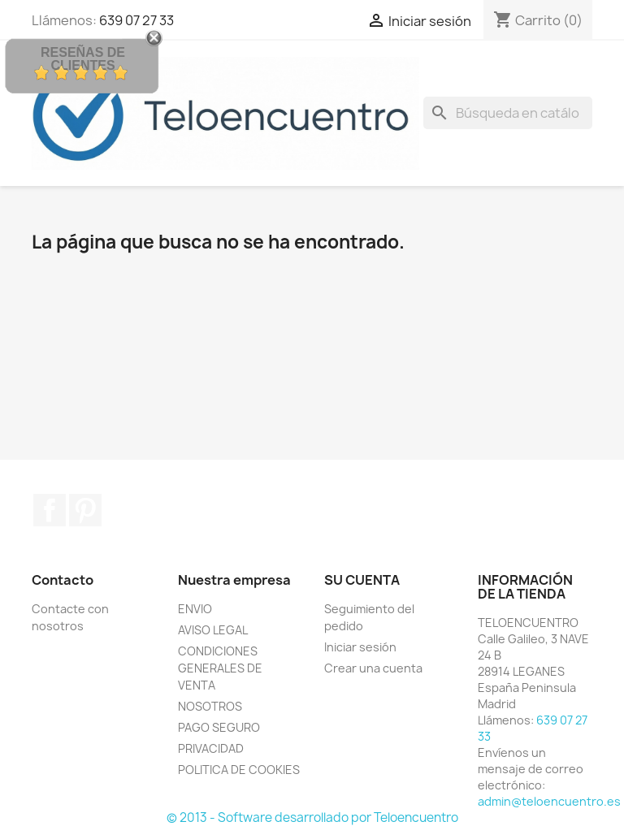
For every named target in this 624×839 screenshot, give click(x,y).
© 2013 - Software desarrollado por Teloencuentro (312, 817)
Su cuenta (362, 580)
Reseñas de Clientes (83, 58)
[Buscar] (507, 113)
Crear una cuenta (373, 668)
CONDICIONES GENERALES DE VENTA (220, 668)
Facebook (49, 510)
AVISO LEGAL (213, 630)
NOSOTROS (210, 706)
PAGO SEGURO (219, 727)
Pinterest (85, 510)
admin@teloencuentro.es (549, 801)
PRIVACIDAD (211, 748)
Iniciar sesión (360, 647)
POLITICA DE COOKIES (239, 769)
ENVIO (195, 608)
